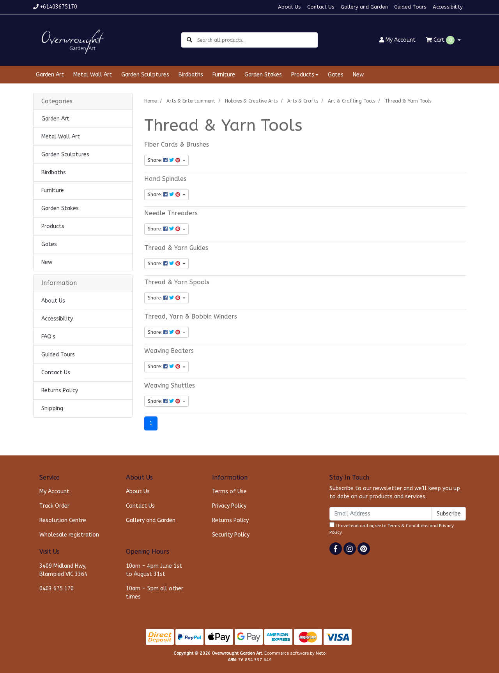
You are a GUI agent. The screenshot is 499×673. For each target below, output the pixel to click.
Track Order (54, 506)
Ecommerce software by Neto (295, 653)
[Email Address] (380, 514)
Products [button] (302, 74)
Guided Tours (410, 7)
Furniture (223, 74)
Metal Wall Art (92, 74)
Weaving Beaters (169, 350)
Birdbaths (191, 74)
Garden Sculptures (145, 74)
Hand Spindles (165, 178)
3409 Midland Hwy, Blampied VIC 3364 (63, 570)
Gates (335, 74)
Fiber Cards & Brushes (176, 144)
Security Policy (231, 534)
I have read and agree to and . (391, 528)
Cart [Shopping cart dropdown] (441, 40)
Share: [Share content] (165, 160)
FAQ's (48, 336)
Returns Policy (59, 390)
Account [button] (397, 40)
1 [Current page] (150, 423)
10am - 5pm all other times (154, 592)
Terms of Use (229, 491)
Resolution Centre (62, 520)
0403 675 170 (56, 588)
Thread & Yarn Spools (176, 282)
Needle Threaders (171, 213)
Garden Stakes (263, 74)
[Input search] (257, 40)
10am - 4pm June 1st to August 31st (154, 570)
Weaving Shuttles (169, 385)
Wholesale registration (69, 534)
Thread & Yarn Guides (176, 247)
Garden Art (50, 74)
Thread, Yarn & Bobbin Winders (190, 316)
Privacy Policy (229, 506)
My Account (54, 491)
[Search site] (189, 40)
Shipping (52, 408)
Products (52, 226)
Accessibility (448, 7)
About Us (289, 7)
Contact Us (320, 7)
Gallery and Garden (364, 7)
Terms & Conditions (408, 525)
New (358, 74)
